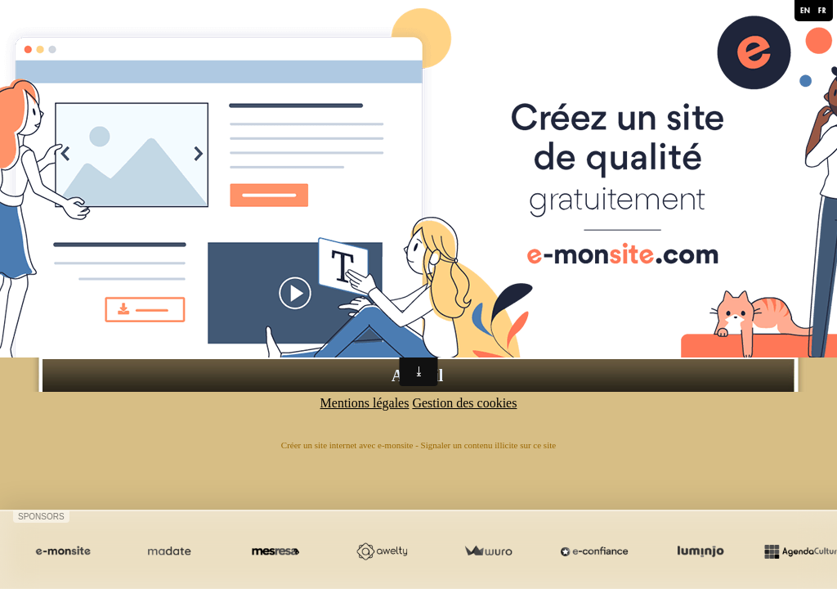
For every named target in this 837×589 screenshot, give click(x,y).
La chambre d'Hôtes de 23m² (245, 291)
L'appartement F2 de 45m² (239, 305)
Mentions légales (365, 403)
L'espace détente (213, 320)
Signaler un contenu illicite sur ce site (489, 445)
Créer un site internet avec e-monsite (347, 445)
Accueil (417, 375)
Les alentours (205, 335)
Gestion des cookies (464, 403)
